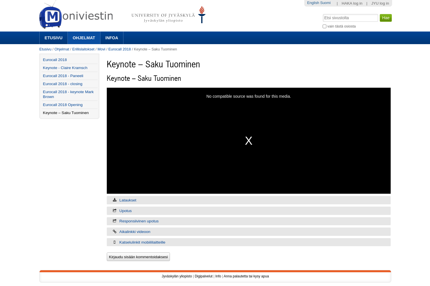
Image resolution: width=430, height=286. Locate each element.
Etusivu (53, 38)
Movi (101, 49)
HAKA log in (352, 3)
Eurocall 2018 (120, 49)
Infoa (111, 38)
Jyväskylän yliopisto (177, 276)
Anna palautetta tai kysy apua (246, 276)
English (313, 3)
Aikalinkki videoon (134, 232)
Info (218, 276)
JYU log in (380, 3)
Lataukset (127, 200)
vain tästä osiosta (342, 26)
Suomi (325, 3)
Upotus (125, 211)
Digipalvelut (203, 276)
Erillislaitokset (83, 49)
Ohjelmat (84, 38)
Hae (322, 13)
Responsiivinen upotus (139, 221)
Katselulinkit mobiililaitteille (142, 242)
